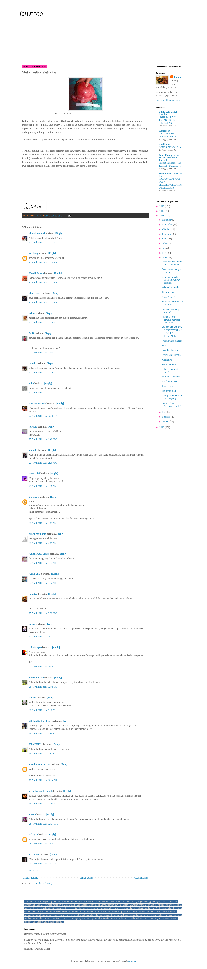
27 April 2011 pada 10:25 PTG (43, 666)
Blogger (132, 961)
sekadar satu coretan (39, 764)
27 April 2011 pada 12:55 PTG (43, 416)
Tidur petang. (168, 292)
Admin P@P (35, 647)
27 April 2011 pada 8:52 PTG (43, 583)
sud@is (32, 697)
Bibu (31, 383)
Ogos (165, 238)
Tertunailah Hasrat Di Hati (170, 174)
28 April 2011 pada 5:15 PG (42, 753)
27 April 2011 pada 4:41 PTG (43, 543)
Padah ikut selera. (170, 381)
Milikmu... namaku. (171, 376)
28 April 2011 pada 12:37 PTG (43, 823)
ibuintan (31, 14)
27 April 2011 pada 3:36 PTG (43, 486)
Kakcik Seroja (36, 273)
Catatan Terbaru (30, 877)
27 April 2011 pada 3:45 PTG (43, 523)
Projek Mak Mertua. (171, 355)
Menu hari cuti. (169, 364)
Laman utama (86, 877)
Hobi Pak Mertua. (170, 350)
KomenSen (164, 131)
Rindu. (165, 345)
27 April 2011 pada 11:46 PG (43, 262)
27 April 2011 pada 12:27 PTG (43, 392)
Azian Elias (35, 573)
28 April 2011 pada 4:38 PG (42, 733)
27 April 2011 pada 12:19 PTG (43, 372)
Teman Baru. (168, 386)
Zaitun (32, 814)
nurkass (33, 426)
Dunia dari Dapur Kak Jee (168, 112)
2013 (162, 206)
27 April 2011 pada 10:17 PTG (43, 636)
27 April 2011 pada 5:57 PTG (43, 563)
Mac (164, 412)
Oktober (166, 229)
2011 (162, 215)
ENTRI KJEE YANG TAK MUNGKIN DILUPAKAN (168, 120)
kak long (33, 253)
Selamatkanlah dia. (171, 287)
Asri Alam (34, 854)
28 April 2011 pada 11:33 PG (43, 803)
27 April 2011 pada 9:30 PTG (43, 613)
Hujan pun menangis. (172, 340)
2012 (162, 211)
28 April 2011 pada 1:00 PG (42, 710)
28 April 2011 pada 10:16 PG (43, 780)
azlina (32, 313)
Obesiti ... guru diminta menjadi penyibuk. (171, 320)
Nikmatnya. (167, 359)
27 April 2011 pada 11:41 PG (43, 242)
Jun (164, 248)
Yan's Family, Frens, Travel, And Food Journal (169, 157)
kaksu (32, 624)
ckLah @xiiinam (37, 534)
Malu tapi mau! (169, 391)
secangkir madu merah (41, 791)
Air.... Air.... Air (169, 297)
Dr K (31, 333)
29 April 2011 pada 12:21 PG (43, 863)
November (167, 224)
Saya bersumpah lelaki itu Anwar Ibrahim (171, 280)
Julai (164, 243)
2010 (162, 427)
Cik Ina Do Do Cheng (40, 721)
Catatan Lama (141, 877)
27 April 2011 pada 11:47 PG (43, 282)
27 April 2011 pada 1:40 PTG (43, 439)
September (167, 234)
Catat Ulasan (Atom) (42, 883)
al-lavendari (35, 293)
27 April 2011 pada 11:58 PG (43, 322)
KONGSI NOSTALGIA (170, 147)
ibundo (32, 363)
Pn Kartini (34, 473)
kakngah (33, 834)
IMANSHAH (35, 744)
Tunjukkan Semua (176, 195)
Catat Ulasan (32, 870)
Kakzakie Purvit (37, 403)
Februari (166, 416)
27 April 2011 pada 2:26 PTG (43, 462)
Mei (164, 253)
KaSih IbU (164, 144)
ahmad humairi (37, 233)
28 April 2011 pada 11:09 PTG (43, 843)
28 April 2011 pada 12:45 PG (43, 686)
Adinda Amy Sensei (39, 554)
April (165, 257)
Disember (167, 219)
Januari (166, 421)
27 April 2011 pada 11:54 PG (43, 302)
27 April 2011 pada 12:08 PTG (43, 352)
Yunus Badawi (36, 677)
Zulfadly (33, 450)
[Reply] (59, 233)
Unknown (34, 497)
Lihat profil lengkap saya (168, 100)
